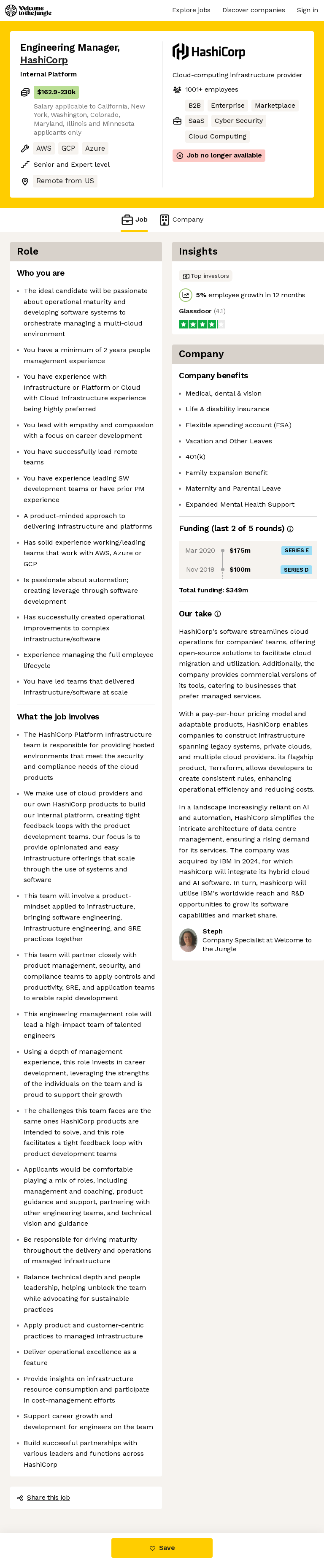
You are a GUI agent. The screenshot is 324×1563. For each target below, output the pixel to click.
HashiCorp (44, 60)
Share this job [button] (43, 1497)
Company (180, 220)
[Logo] (28, 10)
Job (134, 220)
